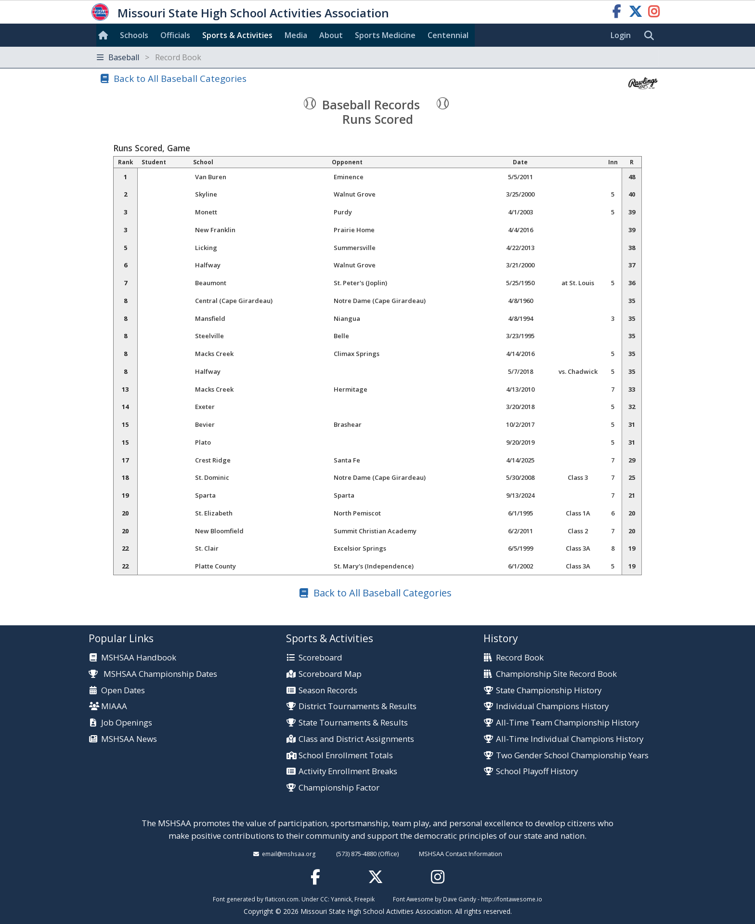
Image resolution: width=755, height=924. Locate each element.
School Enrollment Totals (346, 755)
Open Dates (123, 690)
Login (621, 35)
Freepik (364, 899)
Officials (175, 35)
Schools (134, 35)
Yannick (341, 899)
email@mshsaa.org (289, 854)
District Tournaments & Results (358, 706)
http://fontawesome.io (511, 899)
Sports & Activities (237, 35)
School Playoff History (537, 771)
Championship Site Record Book (556, 674)
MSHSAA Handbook (138, 657)
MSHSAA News (129, 739)
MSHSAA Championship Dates (153, 673)
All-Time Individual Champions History (569, 739)
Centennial (448, 35)
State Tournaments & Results (353, 722)
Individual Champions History (552, 706)
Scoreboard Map (330, 674)
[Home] (105, 35)
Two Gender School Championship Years (572, 755)
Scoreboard (320, 657)
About (331, 35)
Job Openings (126, 722)
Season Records (328, 690)
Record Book (520, 657)
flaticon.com (282, 899)
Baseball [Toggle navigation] (149, 57)
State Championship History (548, 690)
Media (296, 35)
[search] (651, 35)
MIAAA (114, 706)
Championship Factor (339, 787)
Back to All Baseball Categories (180, 78)
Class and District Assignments (356, 739)
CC (324, 899)
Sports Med (385, 35)
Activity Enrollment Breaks (348, 771)
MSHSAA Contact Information (460, 853)
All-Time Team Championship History (567, 722)
